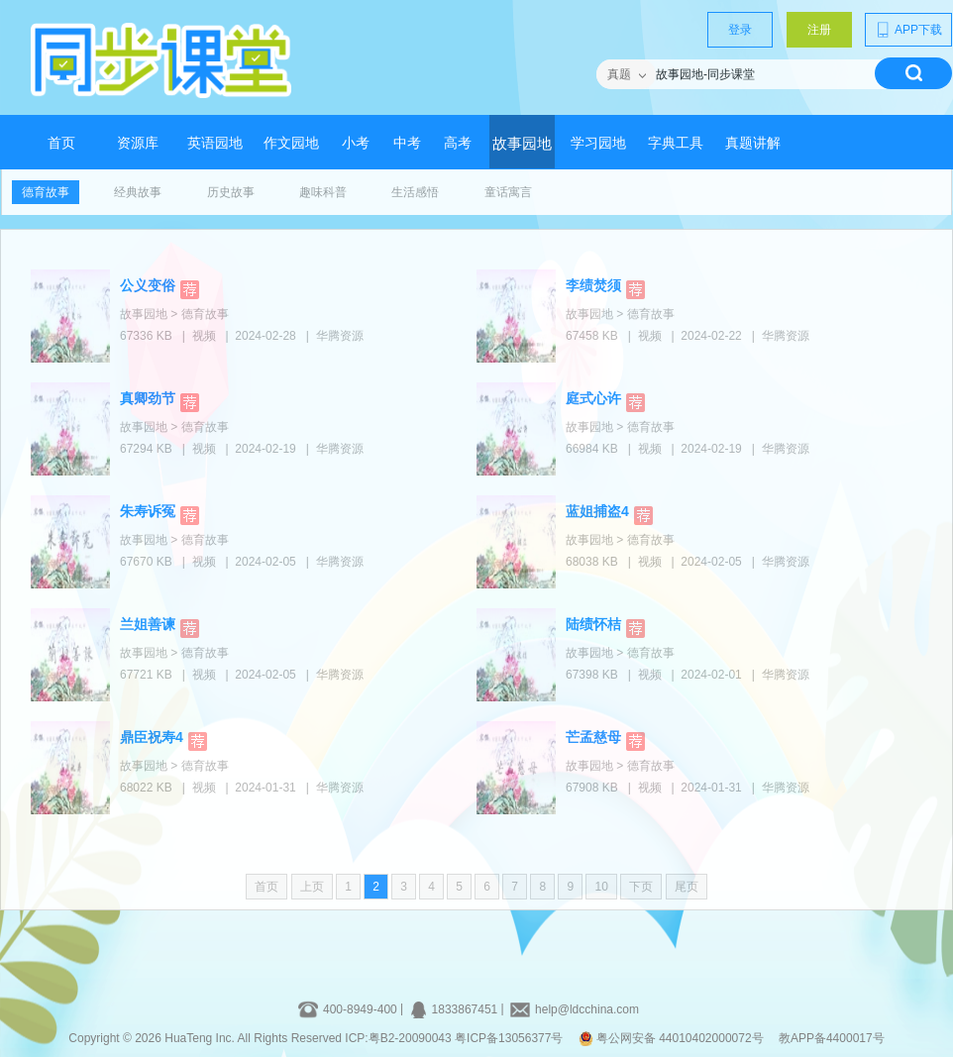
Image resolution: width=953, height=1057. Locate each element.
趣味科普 (323, 192)
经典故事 (137, 192)
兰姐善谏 (147, 624)
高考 (458, 143)
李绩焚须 (593, 285)
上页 (312, 887)
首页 (61, 143)
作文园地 (291, 143)
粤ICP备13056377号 (509, 1038)
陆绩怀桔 (593, 624)
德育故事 (45, 192)
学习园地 (598, 143)
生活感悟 (415, 192)
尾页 (686, 887)
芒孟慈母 (593, 737)
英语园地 (215, 143)
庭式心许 (593, 398)
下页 (641, 887)
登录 (740, 30)
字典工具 (675, 143)
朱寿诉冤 (147, 511)
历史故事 (231, 192)
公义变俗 (147, 285)
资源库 (138, 143)
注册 (819, 30)
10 (600, 887)
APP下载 (908, 30)
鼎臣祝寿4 (151, 737)
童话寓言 (508, 192)
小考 (356, 143)
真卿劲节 (147, 398)
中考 (407, 143)
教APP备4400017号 (832, 1038)
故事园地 (522, 144)
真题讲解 (753, 143)
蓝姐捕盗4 (597, 511)
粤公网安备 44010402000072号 (673, 1038)
